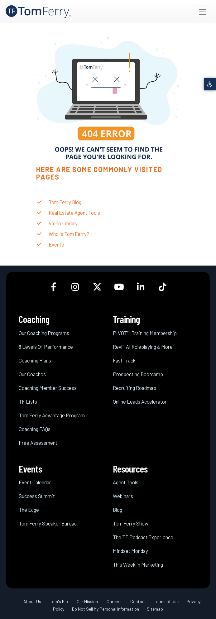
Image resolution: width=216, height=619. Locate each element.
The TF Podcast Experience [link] (143, 537)
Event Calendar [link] (35, 482)
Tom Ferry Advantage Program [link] (52, 415)
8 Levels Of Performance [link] (46, 346)
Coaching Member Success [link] (48, 388)
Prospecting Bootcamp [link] (138, 374)
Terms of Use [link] (166, 601)
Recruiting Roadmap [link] (134, 388)
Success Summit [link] (37, 496)
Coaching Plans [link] (35, 360)
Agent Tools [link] (125, 482)
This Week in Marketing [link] (138, 564)
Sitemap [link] (155, 609)
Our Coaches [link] (32, 374)
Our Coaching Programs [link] (44, 333)
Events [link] (56, 244)
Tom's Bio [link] (59, 601)
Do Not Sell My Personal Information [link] (105, 609)
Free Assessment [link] (38, 442)
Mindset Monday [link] (130, 551)
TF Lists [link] (28, 401)
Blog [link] (117, 509)
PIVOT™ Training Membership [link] (145, 333)
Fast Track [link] (124, 360)
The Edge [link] (29, 509)
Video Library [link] (63, 223)
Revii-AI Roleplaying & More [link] (143, 346)
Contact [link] (138, 601)
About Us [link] (32, 601)
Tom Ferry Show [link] (130, 523)
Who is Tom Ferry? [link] (69, 234)
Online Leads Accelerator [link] (140, 401)
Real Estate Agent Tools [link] (74, 212)
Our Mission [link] (87, 601)
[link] (210, 84)
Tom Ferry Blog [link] (65, 202)
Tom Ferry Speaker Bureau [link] (48, 523)
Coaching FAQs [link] (34, 429)
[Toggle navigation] (202, 12)
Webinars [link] (123, 496)
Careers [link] (114, 601)
